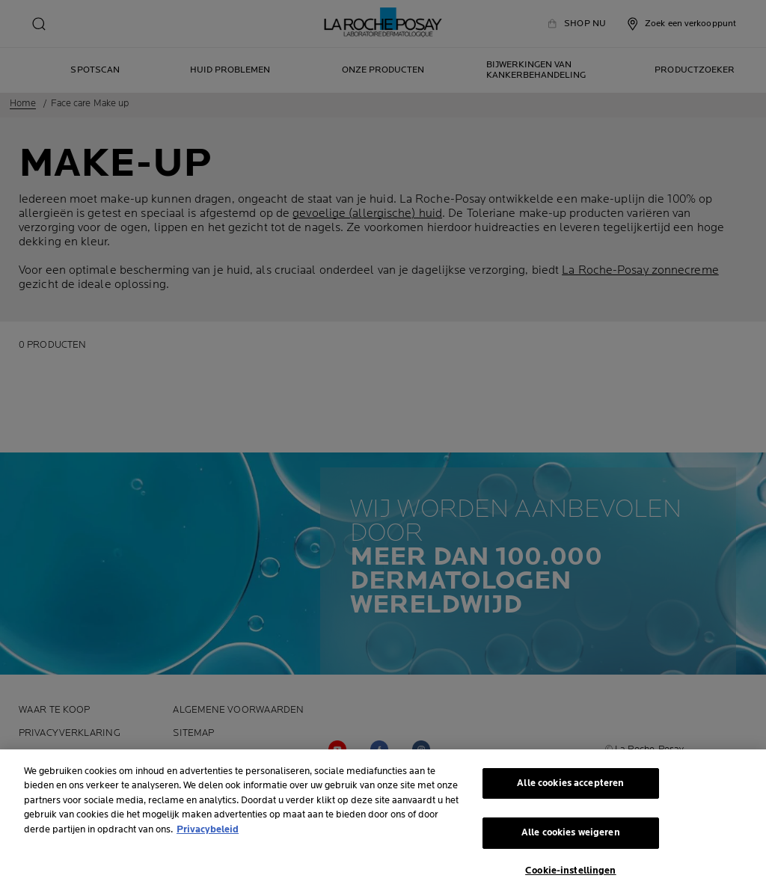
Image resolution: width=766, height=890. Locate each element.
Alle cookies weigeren (570, 837)
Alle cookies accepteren (570, 787)
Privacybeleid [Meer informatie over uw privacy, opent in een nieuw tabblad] (208, 833)
